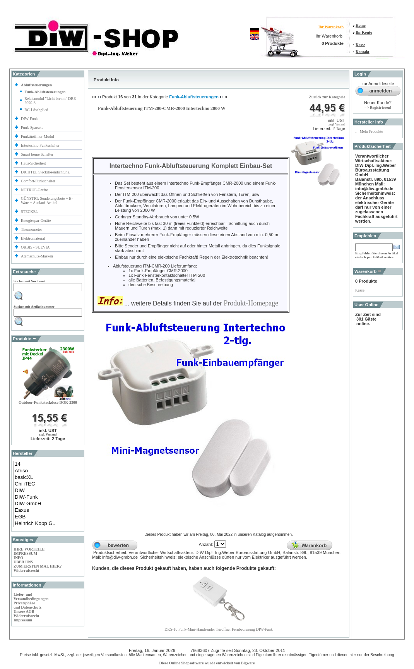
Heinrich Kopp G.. (37, 523)
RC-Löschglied (36, 110)
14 (37, 464)
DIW (37, 490)
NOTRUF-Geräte (34, 190)
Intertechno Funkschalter (40, 145)
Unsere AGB (24, 611)
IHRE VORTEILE (29, 549)
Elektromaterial (33, 238)
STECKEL (29, 211)
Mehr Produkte (371, 131)
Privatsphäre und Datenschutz (27, 605)
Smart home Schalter (37, 154)
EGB (37, 517)
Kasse (360, 45)
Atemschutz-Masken (37, 256)
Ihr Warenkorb (331, 27)
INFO (18, 558)
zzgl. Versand (47, 434)
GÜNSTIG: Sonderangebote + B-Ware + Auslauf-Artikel (47, 200)
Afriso (37, 471)
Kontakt (363, 52)
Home (361, 25)
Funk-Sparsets (32, 127)
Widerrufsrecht (26, 570)
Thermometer (32, 229)
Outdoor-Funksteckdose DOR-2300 (48, 402)
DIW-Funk (30, 119)
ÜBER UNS (23, 562)
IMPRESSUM (25, 553)
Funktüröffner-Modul (37, 136)
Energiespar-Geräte (36, 220)
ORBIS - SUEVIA (35, 247)
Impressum (23, 620)
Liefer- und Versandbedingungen (31, 596)
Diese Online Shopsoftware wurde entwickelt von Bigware (207, 663)
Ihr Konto (364, 32)
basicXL (37, 477)
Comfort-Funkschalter (38, 181)
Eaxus (37, 510)
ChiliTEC (37, 484)
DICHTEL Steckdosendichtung (45, 172)
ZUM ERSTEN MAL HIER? (38, 566)
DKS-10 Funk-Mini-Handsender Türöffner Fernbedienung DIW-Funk (218, 629)
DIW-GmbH (37, 504)
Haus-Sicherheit (34, 163)
